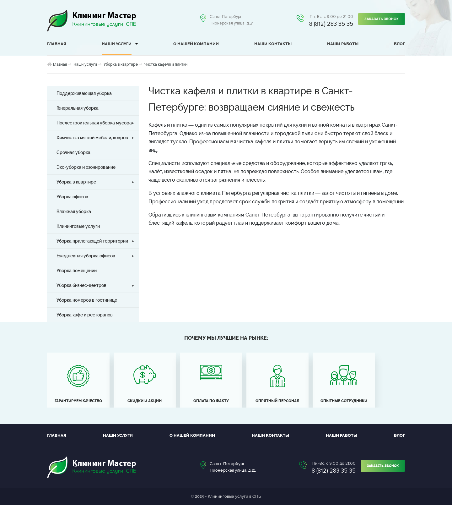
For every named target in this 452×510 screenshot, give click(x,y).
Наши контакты (273, 43)
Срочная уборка (73, 152)
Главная (56, 43)
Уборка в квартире (121, 64)
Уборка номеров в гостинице (86, 300)
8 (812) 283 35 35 (329, 24)
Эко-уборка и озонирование (86, 167)
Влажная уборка (73, 211)
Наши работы (342, 43)
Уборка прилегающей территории (92, 241)
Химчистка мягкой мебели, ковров (92, 137)
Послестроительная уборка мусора (94, 122)
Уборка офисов (72, 196)
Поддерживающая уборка (84, 93)
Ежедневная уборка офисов (85, 255)
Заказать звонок (380, 20)
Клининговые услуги (78, 226)
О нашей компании (196, 43)
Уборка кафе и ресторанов (84, 314)
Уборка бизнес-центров (81, 285)
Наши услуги (117, 43)
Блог (399, 43)
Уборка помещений (76, 270)
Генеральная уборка (77, 108)
